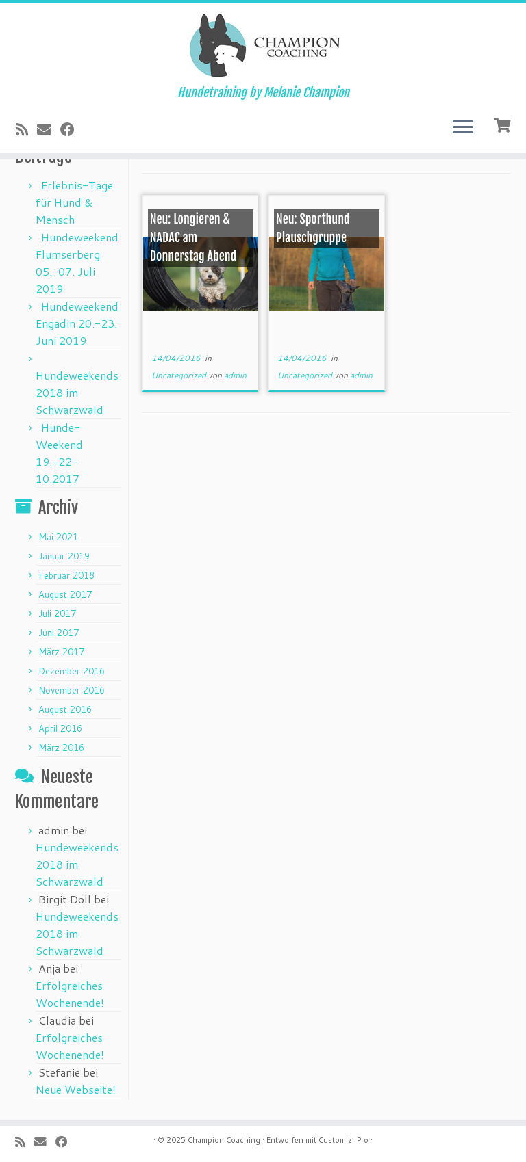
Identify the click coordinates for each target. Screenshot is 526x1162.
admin (235, 375)
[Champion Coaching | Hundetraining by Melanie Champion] (263, 44)
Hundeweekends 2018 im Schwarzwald (77, 392)
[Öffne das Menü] (463, 128)
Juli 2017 (57, 613)
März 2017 (61, 652)
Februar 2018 (66, 575)
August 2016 (65, 709)
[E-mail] (48, 129)
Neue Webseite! (76, 1089)
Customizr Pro (343, 1140)
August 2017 (65, 594)
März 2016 (61, 747)
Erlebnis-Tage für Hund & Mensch (74, 202)
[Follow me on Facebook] (72, 129)
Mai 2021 (58, 537)
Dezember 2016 (71, 671)
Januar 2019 (64, 556)
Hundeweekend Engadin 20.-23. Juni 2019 (77, 323)
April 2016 (60, 728)
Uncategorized (179, 375)
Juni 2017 (58, 632)
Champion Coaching (224, 1140)
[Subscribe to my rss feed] (26, 129)
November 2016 (71, 690)
